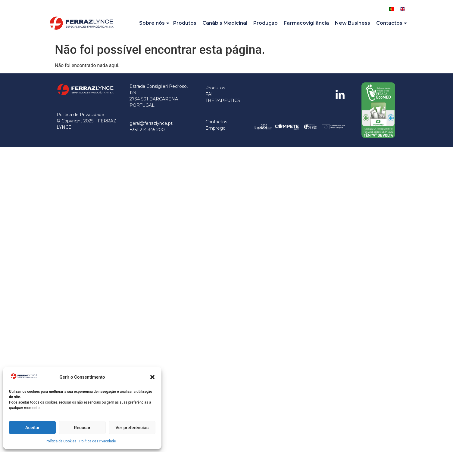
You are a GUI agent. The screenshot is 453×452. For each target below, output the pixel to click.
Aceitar (32, 427)
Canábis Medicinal (224, 23)
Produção (265, 23)
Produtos (184, 23)
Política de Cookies (60, 441)
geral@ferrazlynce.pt (151, 123)
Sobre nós (154, 23)
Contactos (392, 23)
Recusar (82, 427)
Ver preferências (131, 427)
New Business (352, 23)
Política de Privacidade (97, 441)
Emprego (215, 128)
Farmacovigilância (306, 23)
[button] (152, 377)
